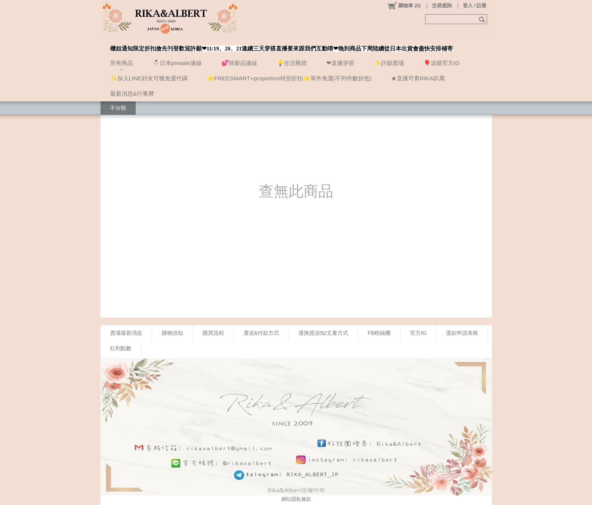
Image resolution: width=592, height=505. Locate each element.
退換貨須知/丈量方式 (323, 333)
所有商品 (121, 63)
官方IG (418, 333)
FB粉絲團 (379, 333)
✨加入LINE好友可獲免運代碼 (149, 78)
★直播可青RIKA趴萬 (418, 78)
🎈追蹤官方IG (441, 63)
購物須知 (172, 333)
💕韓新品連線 (239, 63)
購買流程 (213, 333)
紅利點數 (120, 348)
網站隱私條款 (296, 499)
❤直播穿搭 (340, 63)
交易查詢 (442, 5)
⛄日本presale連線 (177, 63)
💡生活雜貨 (292, 63)
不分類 (118, 108)
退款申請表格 (462, 333)
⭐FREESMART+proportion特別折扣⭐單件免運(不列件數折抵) (289, 78)
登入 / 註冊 (475, 5)
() (404, 5)
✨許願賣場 (389, 63)
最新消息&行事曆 (132, 93)
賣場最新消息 (126, 333)
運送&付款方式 (261, 333)
